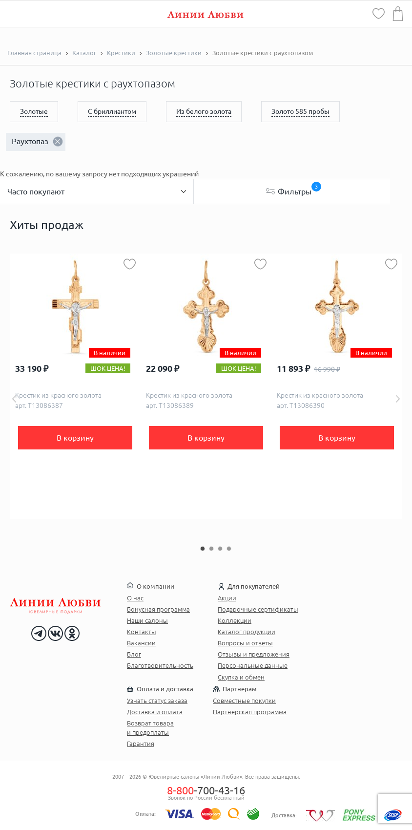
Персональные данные (253, 665)
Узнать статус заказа (157, 700)
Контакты (141, 631)
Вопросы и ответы (245, 642)
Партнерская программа (250, 711)
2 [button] (211, 548)
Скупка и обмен (241, 677)
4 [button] (229, 548)
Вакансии (141, 642)
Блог (134, 654)
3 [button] (220, 548)
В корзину (75, 437)
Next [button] (398, 399)
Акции (227, 598)
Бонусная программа (158, 609)
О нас (135, 598)
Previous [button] (14, 399)
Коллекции (234, 620)
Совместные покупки (244, 700)
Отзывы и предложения (253, 654)
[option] (75, 386)
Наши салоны (147, 620)
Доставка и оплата (155, 711)
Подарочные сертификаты (258, 609)
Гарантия (140, 743)
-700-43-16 (206, 790)
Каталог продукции (246, 631)
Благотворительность (160, 665)
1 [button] (202, 548)
